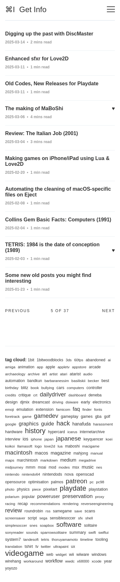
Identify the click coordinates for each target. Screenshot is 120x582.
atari (63, 374)
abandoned (95, 360)
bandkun (34, 381)
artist (53, 374)
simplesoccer (16, 525)
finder (87, 409)
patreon (76, 481)
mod (52, 467)
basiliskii (78, 381)
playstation (98, 489)
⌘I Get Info (25, 9)
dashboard (77, 395)
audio (87, 374)
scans (89, 511)
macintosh (18, 452)
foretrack (12, 416)
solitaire (90, 525)
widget (61, 554)
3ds (69, 360)
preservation (77, 496)
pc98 (100, 482)
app (40, 367)
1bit (31, 360)
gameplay (69, 416)
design (11, 402)
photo (9, 489)
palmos (57, 482)
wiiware (82, 554)
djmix (25, 402)
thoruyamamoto (65, 539)
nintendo (12, 474)
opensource (15, 482)
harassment (103, 424)
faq (76, 409)
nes (99, 467)
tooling (101, 539)
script (32, 518)
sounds (32, 532)
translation (13, 546)
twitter (46, 546)
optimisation (38, 482)
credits (10, 395)
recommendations (45, 504)
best (105, 381)
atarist (75, 374)
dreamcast (41, 402)
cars (60, 387)
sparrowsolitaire (54, 532)
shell (89, 518)
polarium (12, 497)
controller (94, 388)
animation (26, 367)
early (85, 402)
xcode (96, 561)
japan (49, 439)
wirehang (13, 561)
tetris (45, 539)
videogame (24, 553)
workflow (54, 560)
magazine (61, 453)
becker (93, 381)
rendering (71, 504)
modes (64, 467)
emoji (9, 409)
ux (73, 546)
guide (47, 423)
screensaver (15, 518)
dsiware (72, 402)
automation (15, 381)
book (35, 388)
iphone (36, 439)
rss (47, 511)
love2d (49, 446)
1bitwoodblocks (50, 360)
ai (109, 360)
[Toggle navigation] (111, 9)
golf (107, 416)
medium (68, 460)
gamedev (46, 415)
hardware (13, 431)
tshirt (29, 546)
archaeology (15, 374)
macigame (91, 446)
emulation (24, 409)
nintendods (52, 474)
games (86, 416)
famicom (63, 409)
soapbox (47, 525)
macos (41, 453)
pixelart (50, 489)
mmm (30, 467)
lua (60, 446)
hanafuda (81, 424)
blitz (24, 388)
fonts (98, 409)
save (78, 511)
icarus (72, 432)
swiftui (103, 532)
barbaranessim (56, 381)
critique (25, 395)
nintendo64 (31, 474)
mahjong (80, 453)
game (26, 416)
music (87, 467)
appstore (79, 367)
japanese (68, 438)
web (49, 554)
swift (92, 532)
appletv (63, 367)
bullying (47, 388)
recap (23, 504)
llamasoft (24, 446)
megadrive (87, 460)
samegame (62, 511)
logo (38, 446)
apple (50, 367)
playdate (73, 488)
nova (69, 474)
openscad (85, 474)
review (13, 510)
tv (37, 546)
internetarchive (92, 432)
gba (98, 416)
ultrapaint (60, 546)
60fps (78, 360)
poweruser (48, 496)
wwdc (70, 561)
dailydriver (53, 394)
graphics (28, 423)
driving (57, 402)
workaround (33, 561)
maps (9, 460)
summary (77, 532)
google (10, 424)
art (44, 374)
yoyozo (11, 568)
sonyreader (14, 532)
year (108, 561)
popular (28, 496)
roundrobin (34, 511)
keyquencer (93, 439)
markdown (49, 460)
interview (12, 439)
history (35, 431)
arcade (95, 367)
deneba (94, 395)
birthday (12, 388)
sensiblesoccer (63, 518)
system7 (13, 539)
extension (45, 409)
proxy (99, 497)
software (69, 524)
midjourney (14, 467)
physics (23, 489)
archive (34, 374)
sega (43, 518)
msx (75, 467)
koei (109, 439)
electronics (101, 402)
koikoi (10, 446)
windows (99, 554)
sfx (80, 518)
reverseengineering (97, 504)
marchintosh (27, 460)
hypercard (56, 432)
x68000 (83, 561)
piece (36, 489)
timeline (86, 539)
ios (25, 438)
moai (42, 467)
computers (75, 388)
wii (71, 554)
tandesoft (31, 539)
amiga (10, 367)
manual (97, 453)
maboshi (72, 446)
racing (10, 504)
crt (35, 395)
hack (63, 423)
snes (33, 525)
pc (91, 482)
